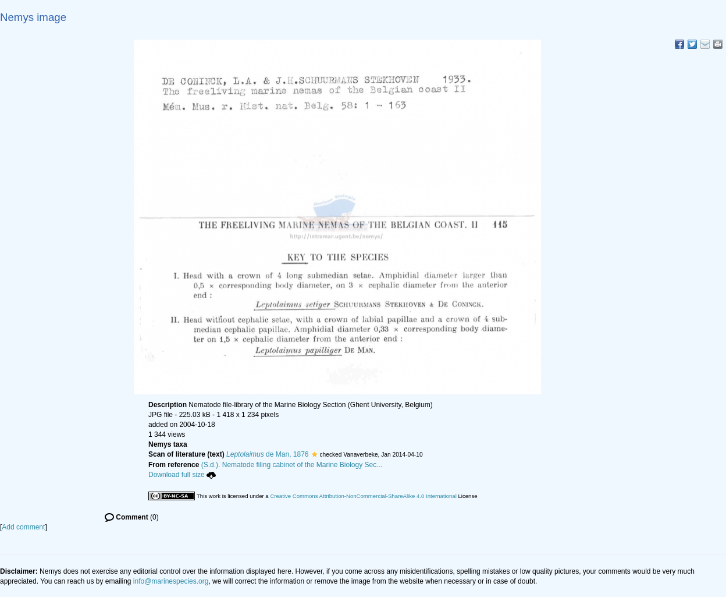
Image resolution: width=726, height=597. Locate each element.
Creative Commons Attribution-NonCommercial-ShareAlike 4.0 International (363, 496)
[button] (314, 454)
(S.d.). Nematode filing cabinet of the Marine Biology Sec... (292, 465)
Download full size (182, 475)
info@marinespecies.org (171, 581)
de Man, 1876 (267, 454)
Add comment (23, 527)
